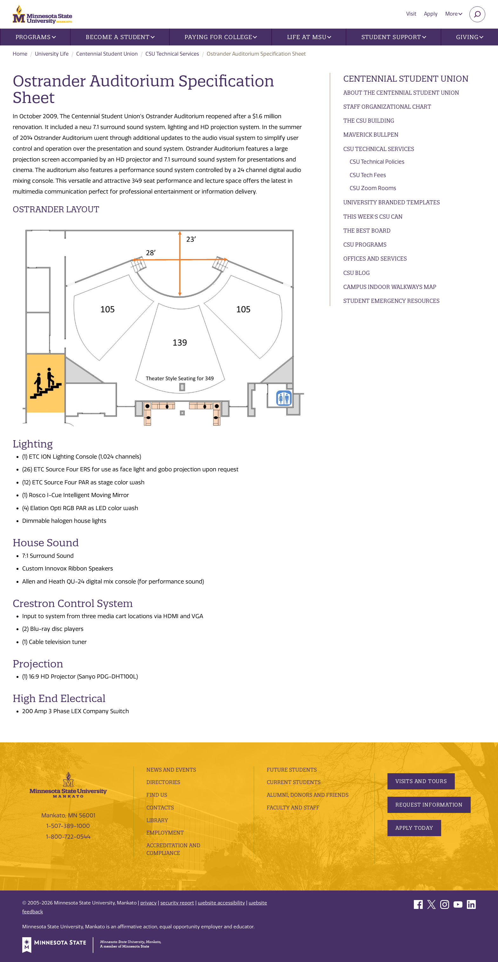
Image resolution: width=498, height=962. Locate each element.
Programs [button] (36, 37)
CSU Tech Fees (368, 175)
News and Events (171, 770)
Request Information (429, 805)
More (453, 14)
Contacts (160, 807)
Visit (411, 14)
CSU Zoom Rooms (373, 188)
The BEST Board (367, 230)
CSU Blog (356, 272)
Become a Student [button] (120, 37)
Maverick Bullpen (370, 134)
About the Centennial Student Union (401, 92)
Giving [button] (469, 37)
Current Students (293, 782)
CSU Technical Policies (377, 162)
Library (157, 820)
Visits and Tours (421, 781)
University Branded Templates (391, 202)
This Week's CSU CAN (372, 216)
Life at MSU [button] (309, 37)
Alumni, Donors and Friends (307, 795)
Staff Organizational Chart (387, 106)
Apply (431, 14)
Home (20, 54)
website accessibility (221, 903)
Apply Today (414, 828)
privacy (148, 903)
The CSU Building (368, 120)
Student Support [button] (393, 37)
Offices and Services (375, 258)
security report (177, 903)
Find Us (156, 795)
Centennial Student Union (107, 54)
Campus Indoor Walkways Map (389, 286)
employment (165, 832)
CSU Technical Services (172, 54)
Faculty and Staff (293, 807)
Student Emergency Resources (391, 300)
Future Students (292, 770)
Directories (163, 782)
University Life (52, 54)
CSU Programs (365, 244)
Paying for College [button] (221, 37)
